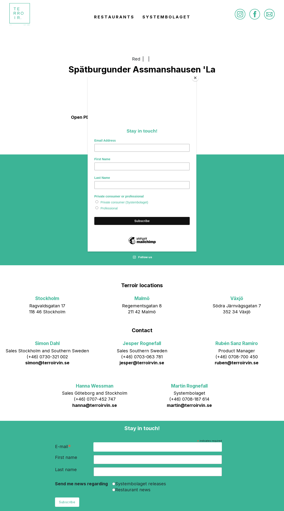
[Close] (195, 77)
